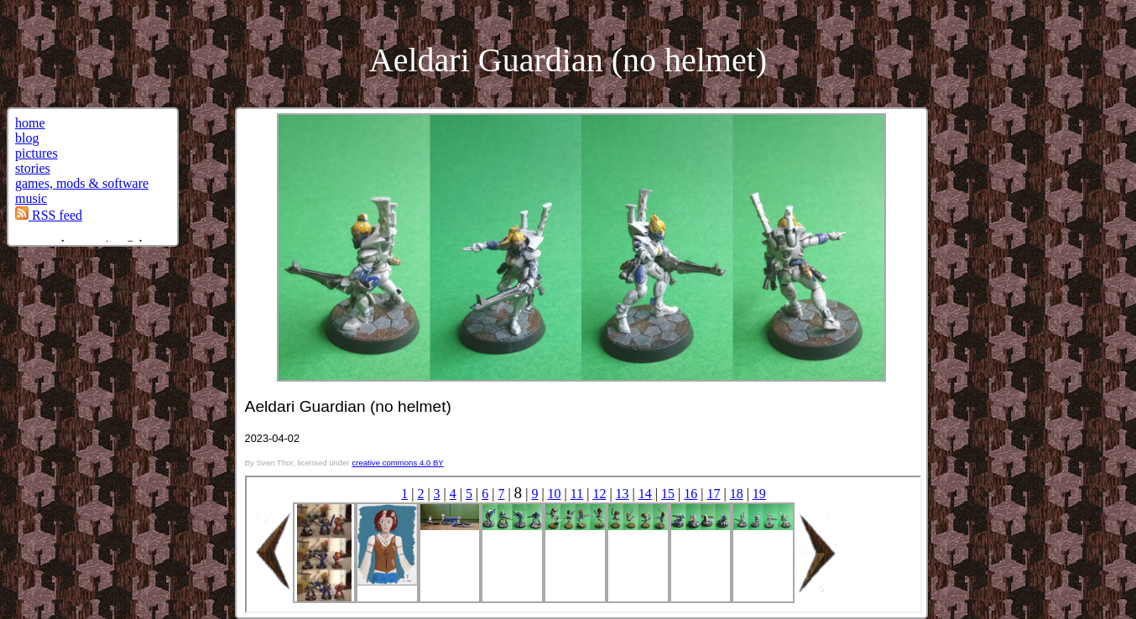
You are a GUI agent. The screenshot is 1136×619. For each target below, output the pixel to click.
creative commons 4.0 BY (397, 462)
